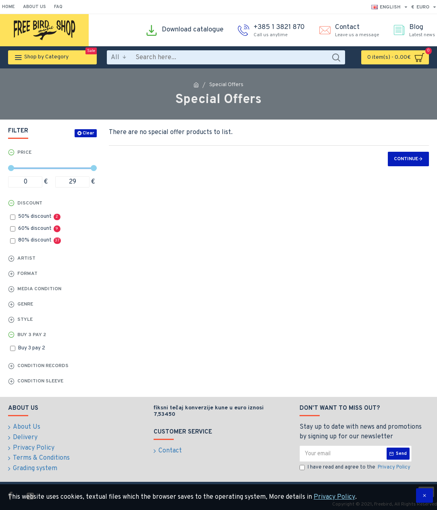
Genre (25, 304)
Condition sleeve (40, 381)
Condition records (43, 366)
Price (24, 152)
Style (25, 319)
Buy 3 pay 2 (31, 335)
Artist (26, 258)
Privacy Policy (334, 497)
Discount (29, 203)
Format (27, 273)
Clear (88, 133)
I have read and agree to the (356, 468)
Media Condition (39, 289)
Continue (406, 159)
